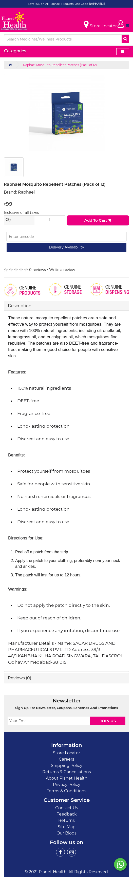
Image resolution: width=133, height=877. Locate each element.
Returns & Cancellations (66, 771)
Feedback (66, 814)
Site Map (66, 826)
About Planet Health (66, 778)
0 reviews (37, 269)
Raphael (26, 192)
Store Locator (66, 752)
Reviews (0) (19, 678)
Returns (66, 820)
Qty (8, 219)
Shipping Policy (66, 765)
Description (19, 305)
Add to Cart (97, 220)
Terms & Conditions (66, 790)
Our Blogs (66, 833)
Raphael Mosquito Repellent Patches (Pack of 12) (60, 65)
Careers (66, 759)
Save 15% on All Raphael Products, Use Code (58, 4)
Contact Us (66, 807)
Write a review (62, 269)
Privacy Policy (66, 784)
